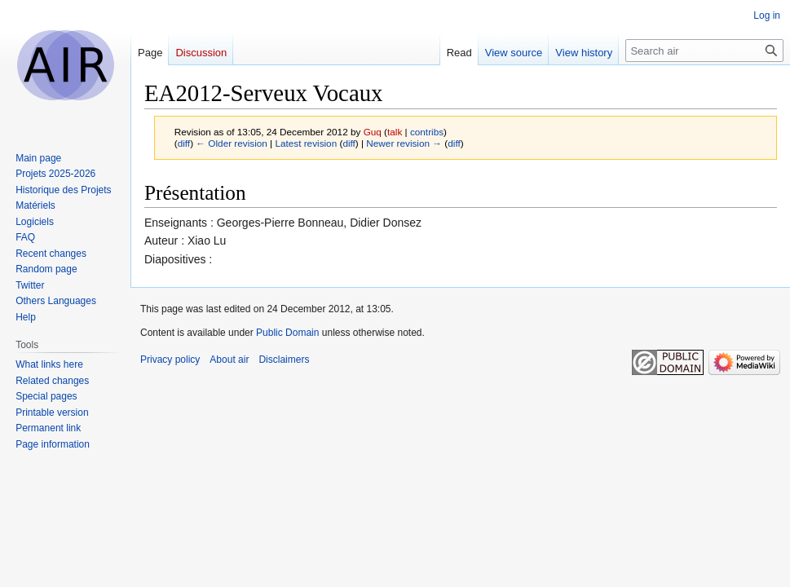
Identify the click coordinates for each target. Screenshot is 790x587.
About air (229, 359)
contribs (427, 131)
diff (184, 143)
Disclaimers (283, 359)
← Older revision (231, 143)
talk (394, 131)
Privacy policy (170, 359)
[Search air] (704, 50)
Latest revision (306, 143)
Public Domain (287, 332)
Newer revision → (404, 143)
